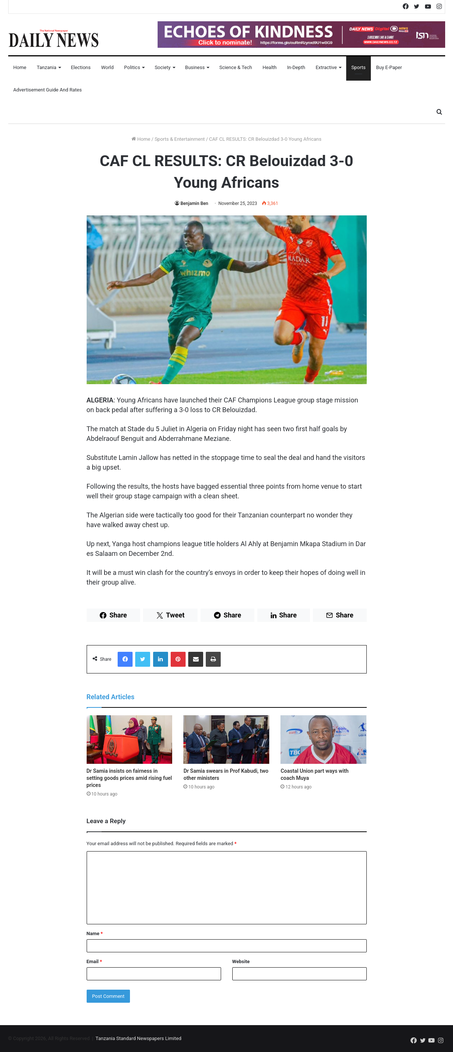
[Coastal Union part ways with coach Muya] (323, 739)
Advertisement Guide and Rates (47, 90)
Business (195, 67)
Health (270, 67)
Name (95, 933)
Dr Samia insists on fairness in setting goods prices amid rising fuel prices (129, 778)
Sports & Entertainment (180, 139)
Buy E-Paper (389, 67)
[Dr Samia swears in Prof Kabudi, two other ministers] (226, 739)
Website (241, 961)
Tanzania (46, 67)
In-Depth (296, 67)
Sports (358, 67)
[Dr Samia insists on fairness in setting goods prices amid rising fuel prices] (130, 739)
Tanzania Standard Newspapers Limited (138, 1038)
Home (20, 67)
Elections (81, 67)
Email (94, 961)
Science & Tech (235, 67)
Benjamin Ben (194, 203)
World (107, 67)
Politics (132, 67)
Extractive (326, 67)
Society (162, 67)
